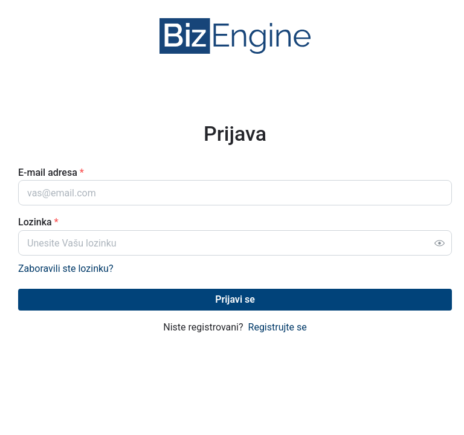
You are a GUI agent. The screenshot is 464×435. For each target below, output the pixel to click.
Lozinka (38, 222)
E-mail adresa (51, 172)
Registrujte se (277, 327)
